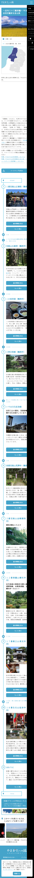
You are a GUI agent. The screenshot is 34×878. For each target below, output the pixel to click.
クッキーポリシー (8, 869)
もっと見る (23, 229)
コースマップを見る (20, 171)
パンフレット (24, 857)
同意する (17, 873)
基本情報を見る (22, 223)
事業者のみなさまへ (9, 857)
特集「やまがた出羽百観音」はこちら (13, 157)
